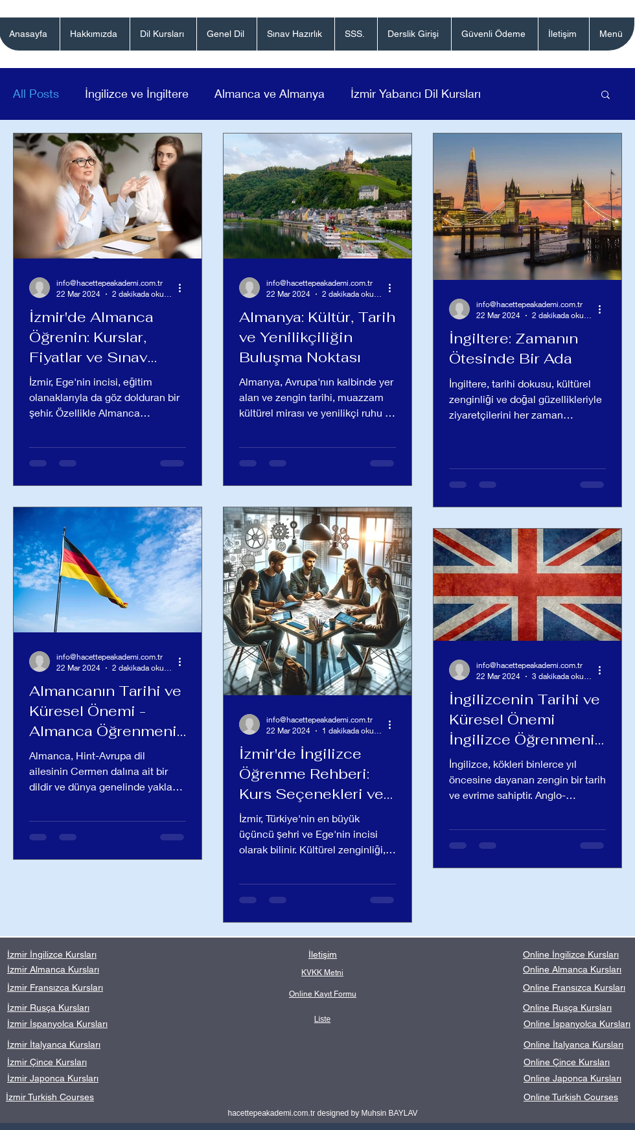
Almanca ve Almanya (269, 93)
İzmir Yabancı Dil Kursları (416, 93)
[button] (163, 34)
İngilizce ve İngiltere (137, 93)
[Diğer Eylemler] (184, 287)
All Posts (36, 93)
